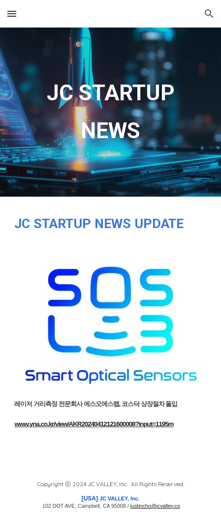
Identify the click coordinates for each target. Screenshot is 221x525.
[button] (12, 13)
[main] (110, 112)
